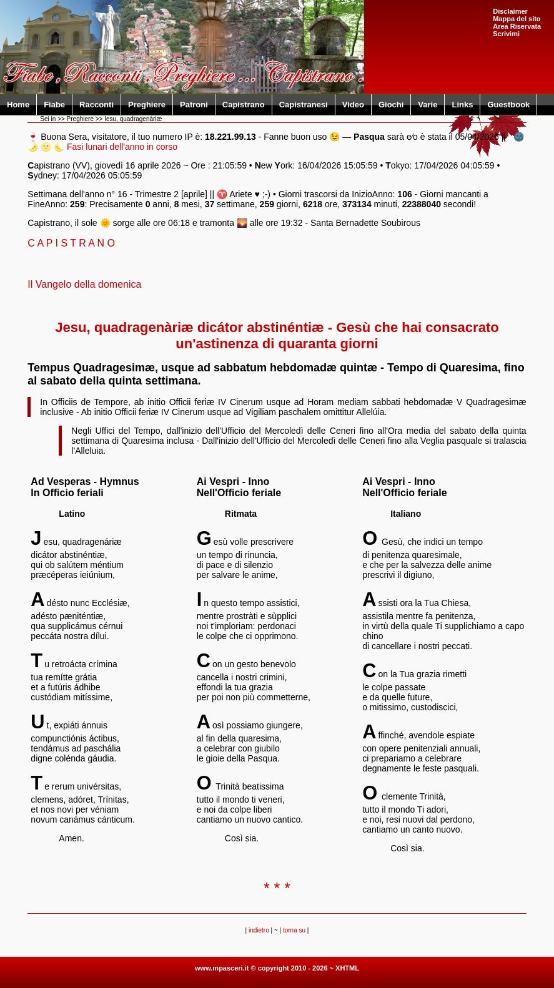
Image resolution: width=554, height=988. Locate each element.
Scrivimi (506, 33)
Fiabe (54, 104)
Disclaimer (510, 11)
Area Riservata (517, 26)
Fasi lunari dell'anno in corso (122, 147)
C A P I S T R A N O (71, 243)
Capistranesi (303, 104)
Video (353, 104)
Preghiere (147, 104)
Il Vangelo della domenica (84, 284)
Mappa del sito (516, 18)
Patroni (194, 104)
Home (18, 104)
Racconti (96, 104)
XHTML (347, 968)
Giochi (390, 104)
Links (462, 104)
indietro (259, 930)
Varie (427, 104)
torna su (294, 930)
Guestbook (508, 104)
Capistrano (243, 104)
